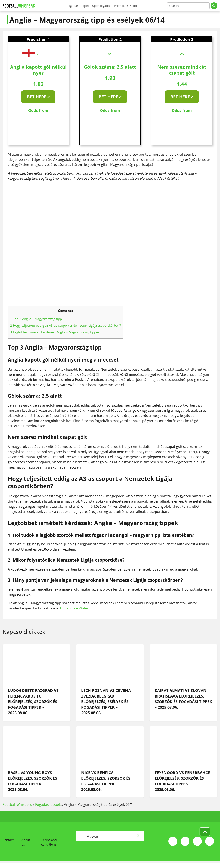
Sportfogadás (101, 6)
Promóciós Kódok (126, 6)
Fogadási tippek (78, 6)
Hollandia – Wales (74, 608)
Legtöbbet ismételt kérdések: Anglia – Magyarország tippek (54, 332)
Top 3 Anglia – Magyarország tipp (36, 319)
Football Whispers (17, 804)
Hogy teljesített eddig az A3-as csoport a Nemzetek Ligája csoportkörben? (65, 325)
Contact (8, 840)
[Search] (188, 5)
